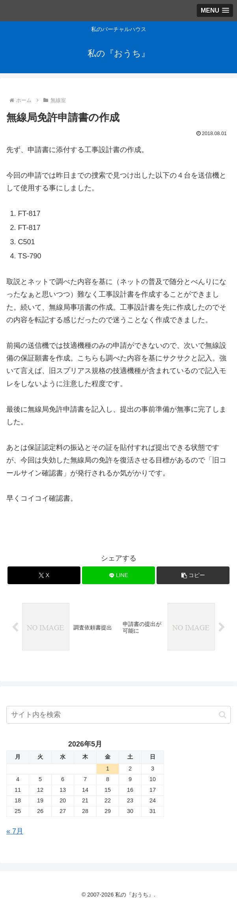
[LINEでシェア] (118, 575)
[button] (193, 575)
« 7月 (14, 831)
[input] (118, 715)
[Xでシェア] (43, 575)
